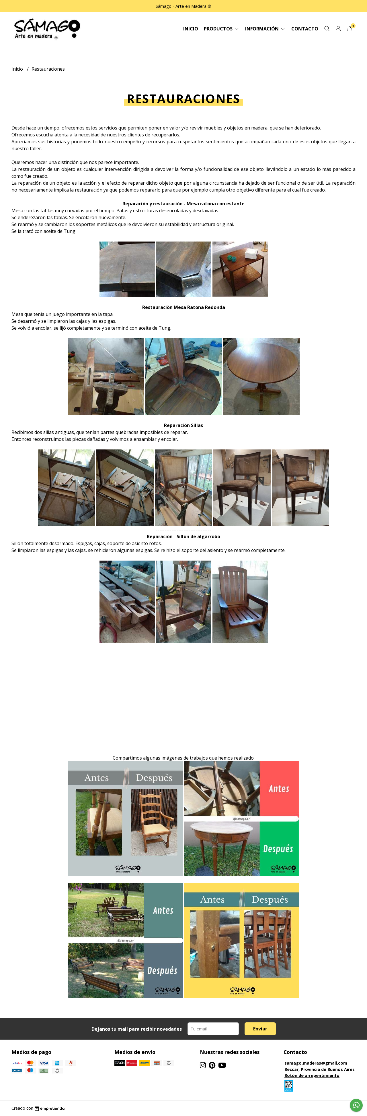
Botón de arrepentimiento (311, 1075)
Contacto (304, 29)
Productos (221, 29)
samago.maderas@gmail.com (315, 1063)
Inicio (190, 29)
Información (265, 29)
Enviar (260, 1029)
